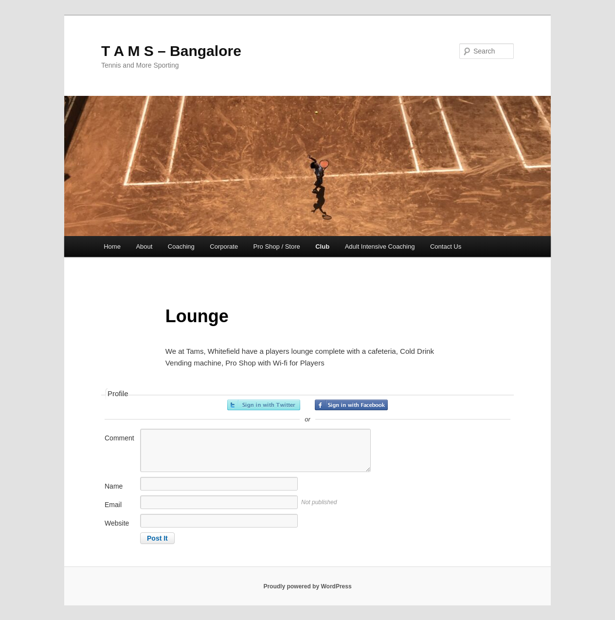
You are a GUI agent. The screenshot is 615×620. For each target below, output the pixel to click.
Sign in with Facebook (351, 405)
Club (322, 246)
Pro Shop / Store (276, 246)
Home (112, 246)
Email (113, 505)
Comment (119, 438)
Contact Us (445, 246)
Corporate (224, 246)
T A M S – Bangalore (171, 51)
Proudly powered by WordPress (307, 586)
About (144, 246)
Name (114, 486)
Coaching (181, 246)
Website (117, 523)
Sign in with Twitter (263, 405)
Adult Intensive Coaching (380, 246)
